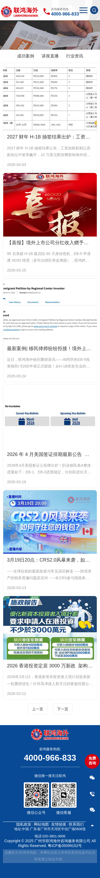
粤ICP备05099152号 (65, 846)
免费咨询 (92, 760)
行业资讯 (74, 56)
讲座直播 (50, 56)
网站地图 (41, 824)
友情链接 (58, 824)
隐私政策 (23, 824)
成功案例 (25, 56)
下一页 (62, 709)
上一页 (37, 709)
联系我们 (76, 824)
